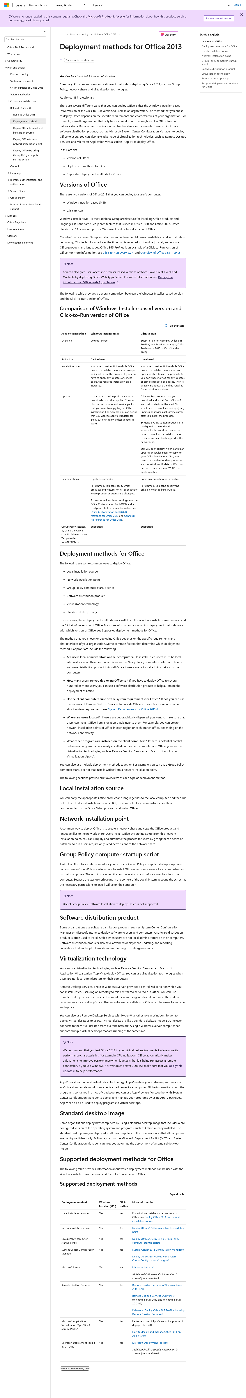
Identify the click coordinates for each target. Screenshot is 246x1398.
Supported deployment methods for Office (220, 85)
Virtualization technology (216, 73)
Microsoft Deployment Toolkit (149, 1342)
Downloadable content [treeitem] (20, 242)
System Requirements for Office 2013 (132, 709)
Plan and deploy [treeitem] (19, 74)
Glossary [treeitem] (12, 235)
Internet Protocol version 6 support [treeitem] (25, 207)
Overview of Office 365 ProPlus (160, 252)
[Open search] (228, 5)
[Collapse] (45, 31)
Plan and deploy (79, 34)
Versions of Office (212, 41)
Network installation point (216, 55)
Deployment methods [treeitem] (25, 121)
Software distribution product (218, 69)
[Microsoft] (6, 5)
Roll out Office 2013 (105, 34)
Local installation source (215, 51)
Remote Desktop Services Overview (152, 1295)
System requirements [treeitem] (22, 81)
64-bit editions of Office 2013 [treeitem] (26, 87)
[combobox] (25, 39)
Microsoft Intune (141, 1267)
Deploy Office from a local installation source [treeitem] (28, 130)
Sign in (238, 4)
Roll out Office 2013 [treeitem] (24, 114)
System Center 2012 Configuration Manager (157, 1249)
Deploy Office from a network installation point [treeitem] (27, 141)
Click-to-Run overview (117, 252)
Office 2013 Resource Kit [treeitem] (21, 47)
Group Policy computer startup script (219, 62)
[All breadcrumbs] (63, 34)
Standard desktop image (215, 78)
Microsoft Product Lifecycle (106, 16)
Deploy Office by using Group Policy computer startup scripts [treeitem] (26, 155)
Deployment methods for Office (219, 46)
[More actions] (183, 34)
